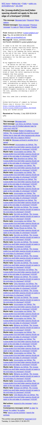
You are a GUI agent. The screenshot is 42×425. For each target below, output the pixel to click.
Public (24, 3)
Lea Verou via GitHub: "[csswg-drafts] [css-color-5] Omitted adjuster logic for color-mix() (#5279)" (20, 126)
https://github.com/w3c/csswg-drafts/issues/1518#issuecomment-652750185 (19, 107)
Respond (30, 20)
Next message (24, 25)
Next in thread (25, 27)
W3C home (6, 3)
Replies (34, 27)
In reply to (15, 27)
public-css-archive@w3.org (16, 37)
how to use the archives (16, 413)
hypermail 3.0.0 (30, 419)
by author (21, 410)
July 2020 (19, 6)
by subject (13, 410)
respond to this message (23, 403)
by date (32, 408)
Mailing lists (16, 3)
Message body (20, 20)
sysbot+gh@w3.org (30, 33)
